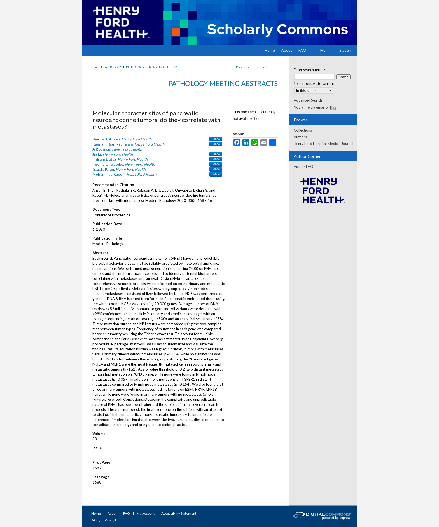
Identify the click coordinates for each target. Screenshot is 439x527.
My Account (146, 513)
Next (261, 67)
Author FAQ (303, 166)
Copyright (111, 520)
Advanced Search (308, 100)
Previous (242, 67)
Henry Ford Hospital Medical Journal (323, 143)
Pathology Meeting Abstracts (223, 83)
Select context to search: (314, 83)
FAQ (126, 513)
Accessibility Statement (178, 513)
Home (95, 67)
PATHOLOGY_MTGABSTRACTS (148, 67)
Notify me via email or (315, 107)
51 (176, 67)
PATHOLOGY (113, 67)
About (112, 513)
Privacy (95, 520)
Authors (300, 137)
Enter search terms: (309, 69)
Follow (215, 138)
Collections (303, 130)
